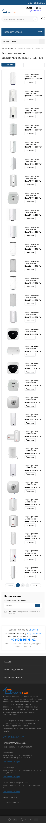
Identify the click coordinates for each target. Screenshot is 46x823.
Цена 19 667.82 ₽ (33, 283)
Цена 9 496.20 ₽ (33, 538)
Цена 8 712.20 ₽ (33, 368)
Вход (30, 3)
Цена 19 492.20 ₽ (33, 419)
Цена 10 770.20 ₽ (33, 181)
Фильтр (8, 65)
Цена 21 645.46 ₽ (33, 300)
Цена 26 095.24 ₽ (33, 249)
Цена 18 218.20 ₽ (33, 232)
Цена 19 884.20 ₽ (33, 555)
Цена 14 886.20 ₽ (33, 79)
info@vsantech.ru (34, 11)
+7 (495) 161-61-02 (23, 639)
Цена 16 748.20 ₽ (33, 113)
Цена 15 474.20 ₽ (33, 334)
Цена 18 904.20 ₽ (33, 470)
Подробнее (30, 82)
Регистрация (39, 3)
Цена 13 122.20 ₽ (33, 351)
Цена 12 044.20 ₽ (33, 147)
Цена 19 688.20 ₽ (33, 317)
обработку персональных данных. (24, 613)
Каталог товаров (23, 32)
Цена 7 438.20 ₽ (33, 402)
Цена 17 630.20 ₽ (33, 521)
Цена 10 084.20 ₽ (33, 436)
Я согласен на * (24, 613)
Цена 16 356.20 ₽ (33, 96)
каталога (33, 629)
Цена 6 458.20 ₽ (33, 453)
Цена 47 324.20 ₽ (33, 164)
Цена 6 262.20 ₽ (33, 487)
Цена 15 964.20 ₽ (33, 130)
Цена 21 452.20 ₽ (33, 215)
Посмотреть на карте (11, 762)
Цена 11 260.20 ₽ (33, 572)
